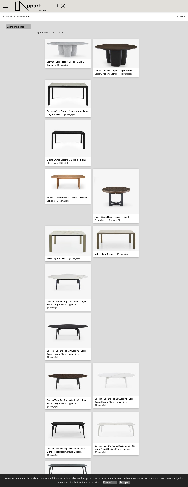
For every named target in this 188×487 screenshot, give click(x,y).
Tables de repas (23, 16)
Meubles (9, 16)
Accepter (124, 482)
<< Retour (180, 16)
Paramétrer (109, 482)
